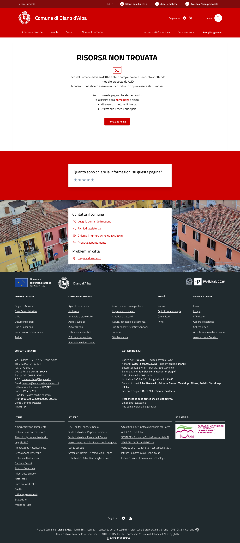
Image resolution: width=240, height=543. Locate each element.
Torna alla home (117, 121)
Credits (18, 489)
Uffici (17, 316)
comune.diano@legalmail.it (36, 379)
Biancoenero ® (133, 534)
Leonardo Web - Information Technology (143, 458)
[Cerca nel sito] (218, 18)
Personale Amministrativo (29, 332)
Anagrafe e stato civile (80, 316)
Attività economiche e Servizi (209, 332)
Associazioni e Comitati (205, 337)
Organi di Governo (24, 306)
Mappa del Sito (23, 505)
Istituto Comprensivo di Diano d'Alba (140, 453)
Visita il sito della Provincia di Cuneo (87, 437)
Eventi (196, 306)
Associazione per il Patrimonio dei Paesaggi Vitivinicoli (97, 442)
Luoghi (196, 311)
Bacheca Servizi (23, 463)
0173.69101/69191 (30, 364)
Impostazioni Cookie (25, 484)
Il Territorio (198, 316)
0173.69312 (26, 368)
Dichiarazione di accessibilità (30, 432)
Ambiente (73, 311)
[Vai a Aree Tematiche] (166, 4)
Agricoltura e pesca (78, 306)
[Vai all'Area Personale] (201, 4)
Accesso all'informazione (157, 32)
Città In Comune (185, 529)
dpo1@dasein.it (137, 403)
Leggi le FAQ (21, 442)
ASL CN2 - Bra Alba (132, 432)
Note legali (21, 479)
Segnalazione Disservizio (28, 453)
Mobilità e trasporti (122, 316)
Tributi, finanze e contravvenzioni (130, 327)
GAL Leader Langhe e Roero (83, 427)
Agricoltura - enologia (169, 311)
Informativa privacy (25, 473)
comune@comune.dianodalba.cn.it (40, 383)
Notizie (161, 306)
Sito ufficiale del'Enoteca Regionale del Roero (145, 427)
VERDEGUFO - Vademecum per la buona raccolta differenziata (154, 448)
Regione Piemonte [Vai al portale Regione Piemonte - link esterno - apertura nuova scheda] (26, 4)
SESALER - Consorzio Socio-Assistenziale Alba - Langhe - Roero (156, 437)
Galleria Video (200, 327)
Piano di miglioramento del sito (31, 437)
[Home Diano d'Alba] (52, 18)
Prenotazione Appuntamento (30, 448)
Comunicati (164, 316)
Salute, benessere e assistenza (128, 322)
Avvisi (161, 322)
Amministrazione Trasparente (30, 427)
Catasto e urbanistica (79, 332)
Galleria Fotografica (203, 322)
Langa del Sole (76, 448)
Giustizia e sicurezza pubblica (127, 306)
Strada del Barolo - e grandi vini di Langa (90, 453)
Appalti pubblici (76, 322)
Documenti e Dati (24, 322)
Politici (18, 337)
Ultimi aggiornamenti (26, 494)
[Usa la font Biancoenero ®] (133, 4)
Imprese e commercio (123, 311)
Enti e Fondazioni (24, 327)
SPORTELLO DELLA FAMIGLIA (137, 442)
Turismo (116, 332)
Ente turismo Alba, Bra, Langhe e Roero (89, 458)
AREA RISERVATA (118, 538)
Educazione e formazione (81, 342)
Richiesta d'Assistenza (27, 458)
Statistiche (21, 499)
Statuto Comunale (25, 468)
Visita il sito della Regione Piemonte (87, 432)
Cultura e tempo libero (80, 337)
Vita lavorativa (120, 337)
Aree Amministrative (26, 311)
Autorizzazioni (75, 327)
